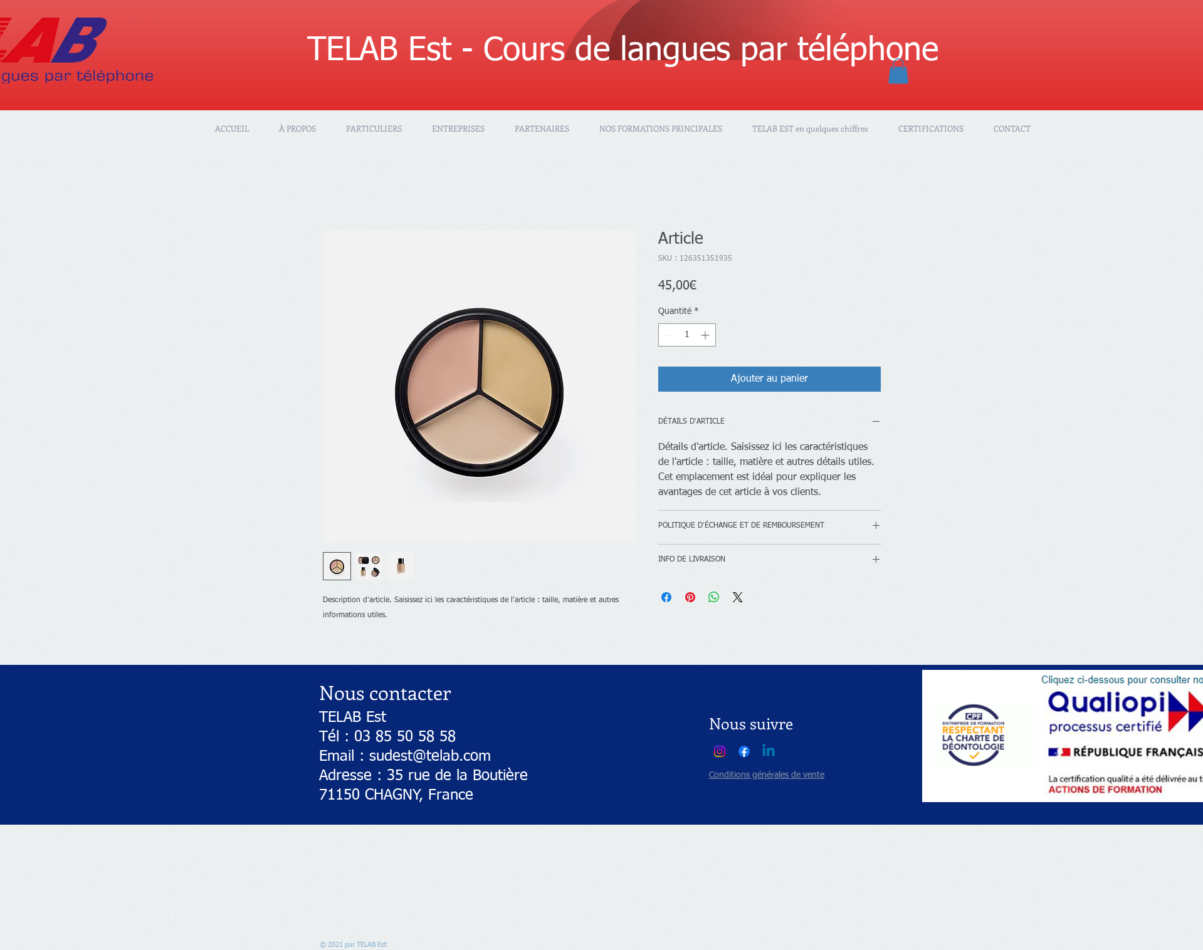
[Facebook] (744, 751)
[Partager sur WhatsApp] (714, 597)
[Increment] (706, 335)
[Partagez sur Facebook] (666, 597)
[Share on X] (737, 597)
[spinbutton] (687, 335)
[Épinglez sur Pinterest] (690, 597)
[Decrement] (668, 335)
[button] (898, 71)
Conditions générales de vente (766, 775)
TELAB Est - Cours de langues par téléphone (622, 50)
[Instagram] (719, 751)
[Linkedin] (768, 751)
